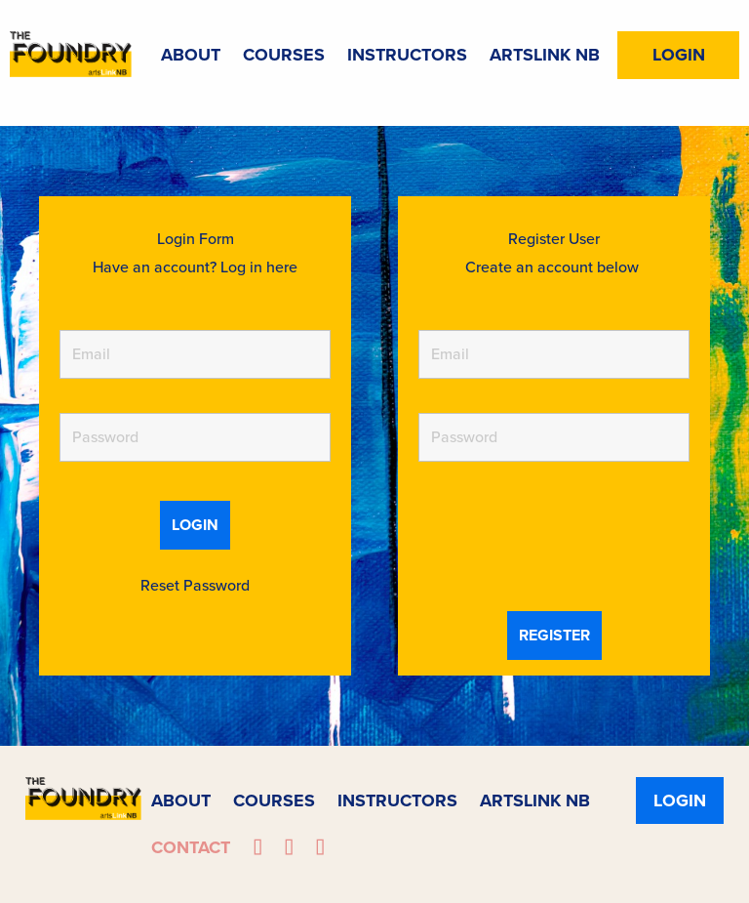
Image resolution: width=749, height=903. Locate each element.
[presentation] (566, 539)
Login (678, 54)
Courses (284, 54)
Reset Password (195, 585)
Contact (190, 847)
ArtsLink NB (545, 54)
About (190, 54)
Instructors (407, 54)
